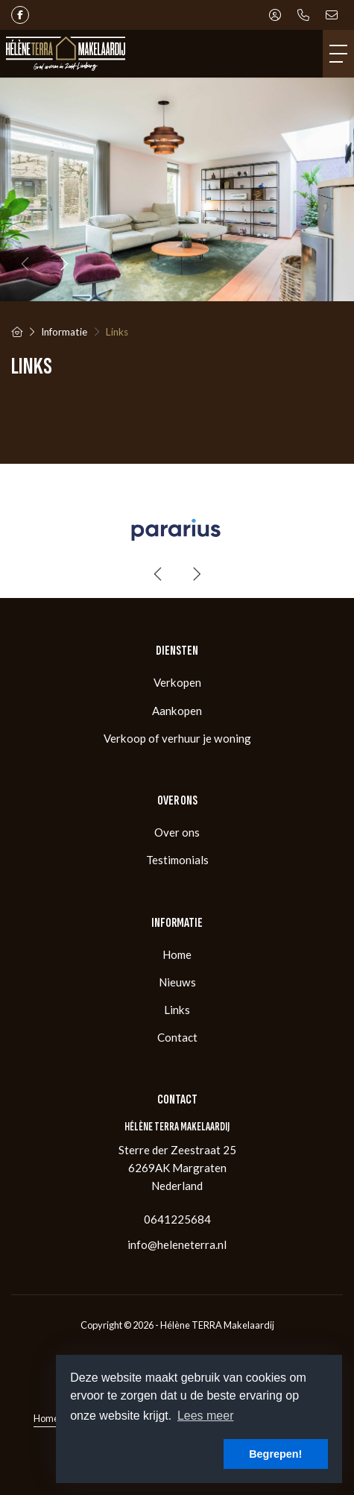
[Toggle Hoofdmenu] (338, 54)
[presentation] (26, 264)
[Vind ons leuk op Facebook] (20, 15)
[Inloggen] (275, 15)
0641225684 (177, 1219)
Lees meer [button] (205, 1415)
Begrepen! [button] (275, 1454)
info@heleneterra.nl (177, 1244)
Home (46, 1418)
